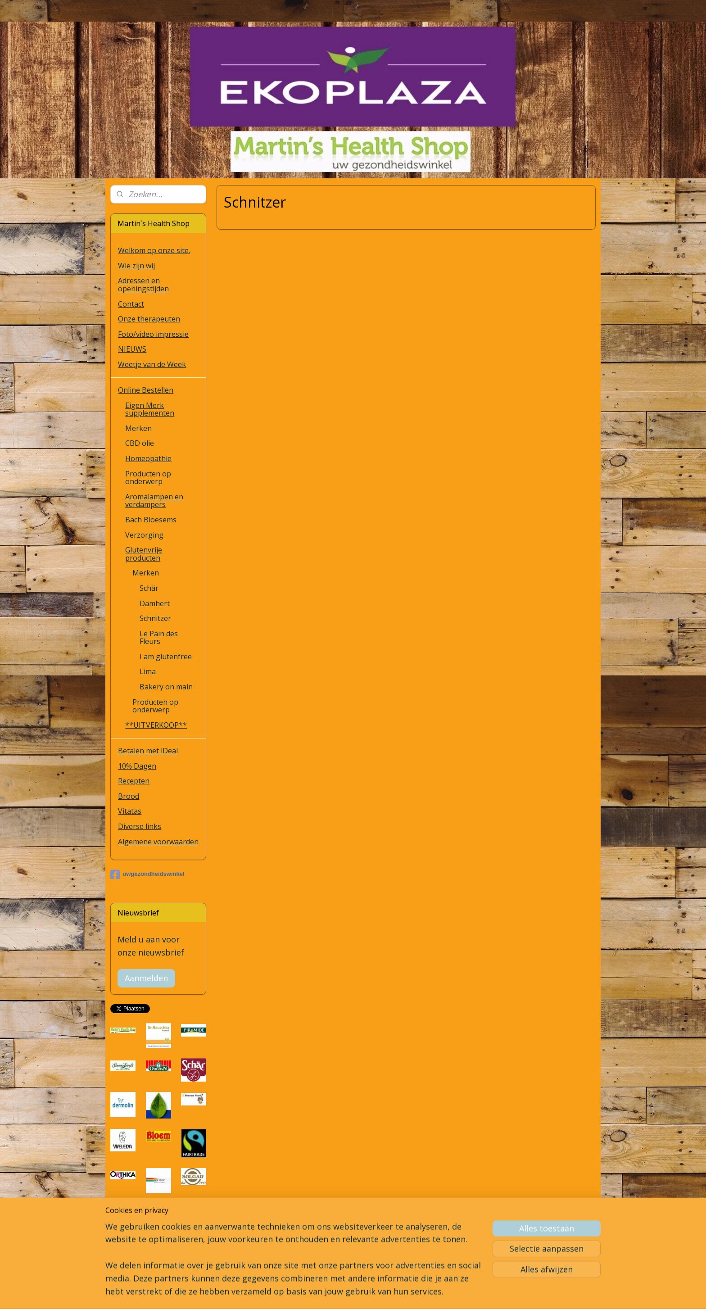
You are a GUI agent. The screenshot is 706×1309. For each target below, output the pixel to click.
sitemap (327, 1292)
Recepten (133, 781)
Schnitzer (155, 618)
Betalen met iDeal (148, 751)
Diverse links (139, 826)
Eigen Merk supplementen (149, 409)
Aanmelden (146, 978)
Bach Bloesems (150, 520)
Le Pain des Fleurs (159, 638)
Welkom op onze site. (154, 250)
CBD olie (139, 443)
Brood (128, 796)
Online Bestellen (145, 390)
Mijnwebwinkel (459, 1292)
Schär (149, 588)
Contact (131, 304)
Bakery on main (166, 687)
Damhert (155, 603)
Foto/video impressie (153, 334)
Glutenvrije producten (143, 554)
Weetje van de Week (152, 364)
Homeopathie (148, 458)
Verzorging (144, 535)
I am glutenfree (166, 656)
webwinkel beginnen (380, 1292)
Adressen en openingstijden (143, 285)
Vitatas (129, 811)
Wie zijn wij (136, 266)
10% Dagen (137, 766)
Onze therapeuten (149, 319)
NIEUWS (132, 349)
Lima (148, 671)
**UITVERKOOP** (156, 725)
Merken (138, 428)
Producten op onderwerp (148, 478)
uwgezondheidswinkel (147, 874)
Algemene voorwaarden (158, 842)
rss (346, 1292)
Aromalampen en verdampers (154, 501)
